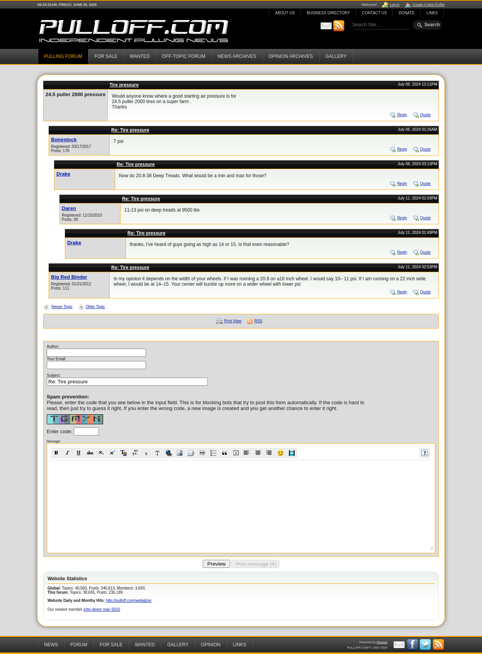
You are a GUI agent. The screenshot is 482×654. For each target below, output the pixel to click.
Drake (63, 174)
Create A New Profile (428, 5)
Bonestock (63, 139)
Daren (69, 208)
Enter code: (60, 431)
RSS (259, 321)
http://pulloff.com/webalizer (129, 600)
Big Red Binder (69, 277)
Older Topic (95, 307)
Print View (232, 321)
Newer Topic (62, 307)
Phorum (382, 642)
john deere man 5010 (101, 609)
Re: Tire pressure (130, 130)
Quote (425, 115)
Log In (394, 5)
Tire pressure (124, 85)
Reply (402, 115)
